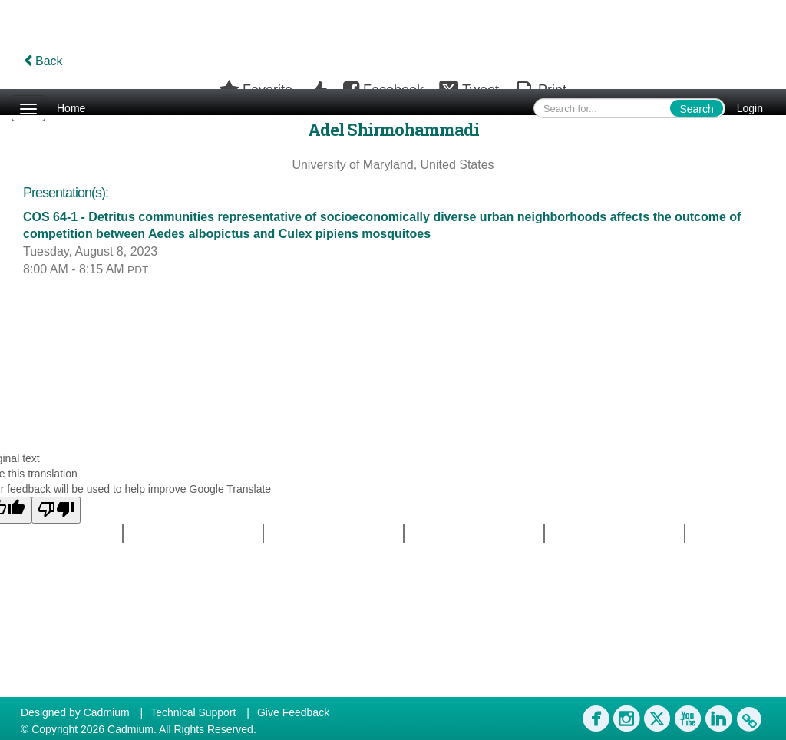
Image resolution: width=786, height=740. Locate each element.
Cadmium (107, 712)
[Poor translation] (56, 510)
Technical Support (193, 712)
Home (71, 108)
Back (43, 61)
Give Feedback (293, 712)
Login (750, 108)
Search (696, 109)
